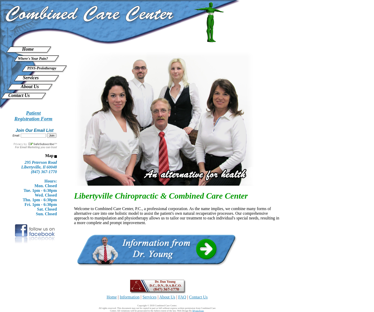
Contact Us (19, 95)
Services (31, 77)
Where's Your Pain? (33, 59)
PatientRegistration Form (33, 115)
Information (129, 297)
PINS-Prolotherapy (41, 68)
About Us (30, 86)
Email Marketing (30, 147)
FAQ (182, 297)
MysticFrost (198, 310)
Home (28, 49)
